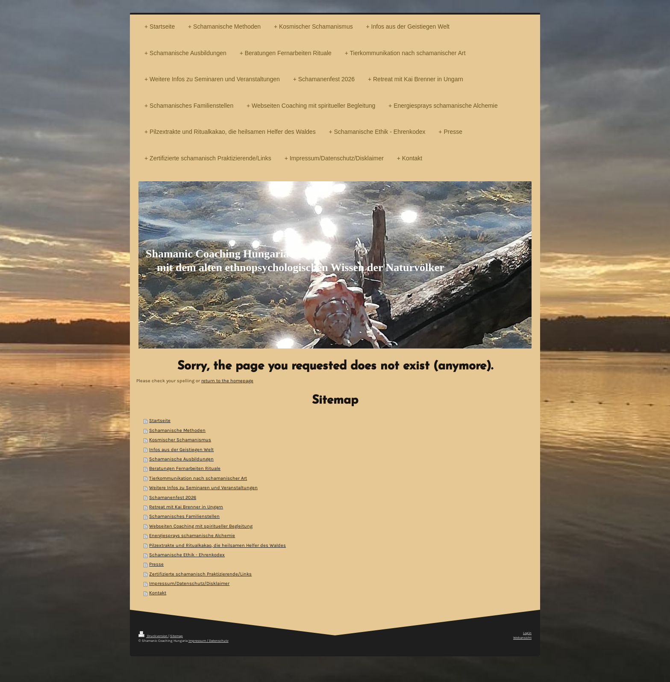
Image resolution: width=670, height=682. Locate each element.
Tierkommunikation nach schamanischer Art (198, 478)
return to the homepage (227, 381)
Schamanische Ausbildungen (181, 459)
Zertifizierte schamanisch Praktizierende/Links (200, 574)
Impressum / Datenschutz (208, 641)
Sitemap (176, 636)
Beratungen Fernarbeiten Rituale (184, 468)
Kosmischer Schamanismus (180, 440)
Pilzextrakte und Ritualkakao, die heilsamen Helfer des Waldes (217, 545)
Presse (156, 564)
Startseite (159, 420)
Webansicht (522, 638)
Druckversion (153, 636)
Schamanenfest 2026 (172, 497)
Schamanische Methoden (177, 430)
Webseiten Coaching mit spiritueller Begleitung (201, 526)
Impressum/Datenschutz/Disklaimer (189, 583)
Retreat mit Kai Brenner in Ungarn (186, 507)
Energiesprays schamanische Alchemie (192, 535)
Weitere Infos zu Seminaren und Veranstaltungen (203, 487)
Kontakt (157, 593)
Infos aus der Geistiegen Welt (181, 449)
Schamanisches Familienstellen (184, 516)
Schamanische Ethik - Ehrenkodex (187, 555)
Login (527, 633)
